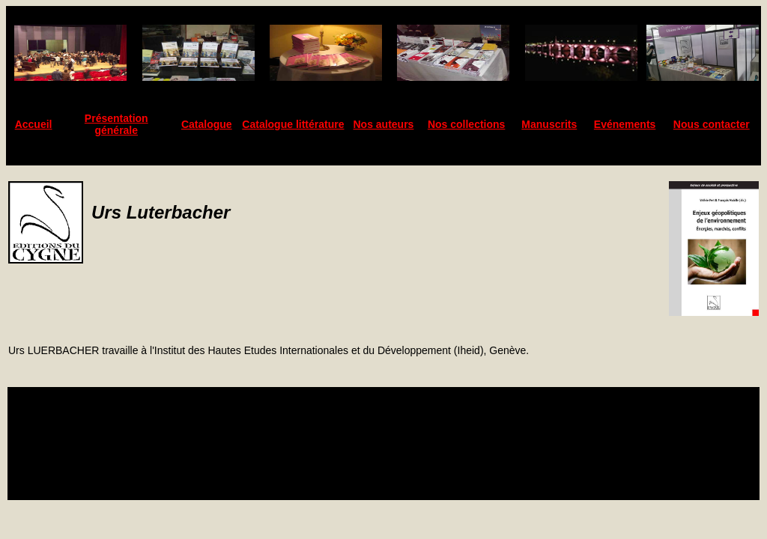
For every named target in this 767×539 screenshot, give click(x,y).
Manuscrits (549, 124)
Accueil (33, 124)
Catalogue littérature (293, 124)
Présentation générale (116, 124)
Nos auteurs (384, 124)
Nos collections (466, 124)
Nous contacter (711, 124)
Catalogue (206, 124)
